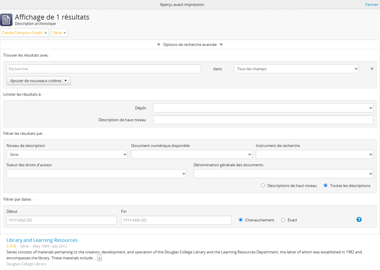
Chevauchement (256, 220)
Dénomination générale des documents (228, 164)
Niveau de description (26, 145)
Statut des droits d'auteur (29, 164)
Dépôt (140, 108)
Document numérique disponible (160, 145)
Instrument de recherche (278, 145)
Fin (123, 211)
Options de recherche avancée (190, 44)
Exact (289, 220)
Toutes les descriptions (347, 185)
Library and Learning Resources (42, 240)
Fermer (371, 4)
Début (12, 211)
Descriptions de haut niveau (289, 185)
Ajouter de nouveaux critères (38, 80)
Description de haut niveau (122, 119)
